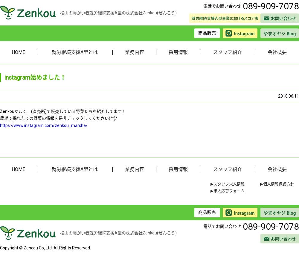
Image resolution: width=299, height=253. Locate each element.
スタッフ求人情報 (229, 184)
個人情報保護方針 (278, 184)
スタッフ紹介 (227, 52)
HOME (18, 52)
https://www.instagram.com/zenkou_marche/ (44, 125)
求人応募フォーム (229, 191)
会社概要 (277, 52)
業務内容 (134, 52)
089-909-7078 (271, 6)
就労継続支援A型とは (75, 52)
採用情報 (178, 52)
